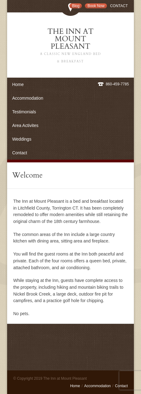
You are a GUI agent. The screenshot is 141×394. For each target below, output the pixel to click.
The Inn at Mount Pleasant (71, 45)
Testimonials (24, 111)
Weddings (21, 139)
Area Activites (25, 125)
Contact (119, 6)
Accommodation (27, 98)
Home (18, 84)
